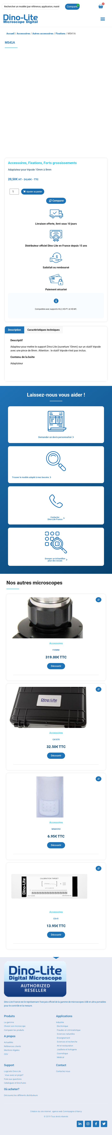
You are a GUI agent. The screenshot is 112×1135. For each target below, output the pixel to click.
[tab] (14, 329)
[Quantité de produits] (14, 192)
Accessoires (23, 33)
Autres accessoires (42, 33)
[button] (102, 19)
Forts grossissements (60, 163)
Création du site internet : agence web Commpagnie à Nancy (56, 1111)
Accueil (10, 33)
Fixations (60, 33)
